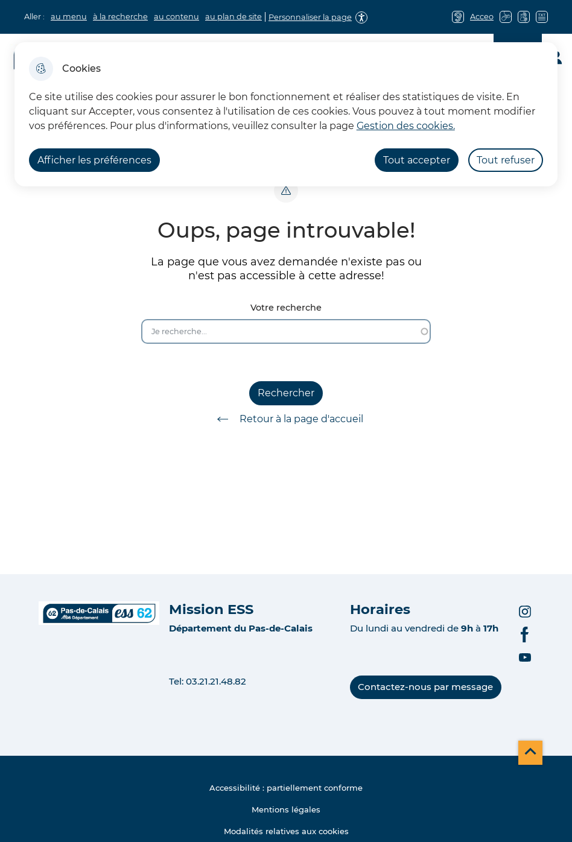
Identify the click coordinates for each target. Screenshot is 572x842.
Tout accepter (416, 160)
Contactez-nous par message (425, 686)
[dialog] (286, 114)
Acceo (482, 16)
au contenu (176, 16)
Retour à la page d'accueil (286, 419)
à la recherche (120, 16)
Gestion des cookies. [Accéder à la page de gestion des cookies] (406, 125)
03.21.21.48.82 (216, 681)
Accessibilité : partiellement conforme (286, 788)
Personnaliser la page (310, 17)
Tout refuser (506, 160)
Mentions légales (286, 809)
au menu (69, 16)
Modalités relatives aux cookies (286, 831)
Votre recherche (286, 308)
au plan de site (233, 16)
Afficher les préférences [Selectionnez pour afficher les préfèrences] (94, 160)
